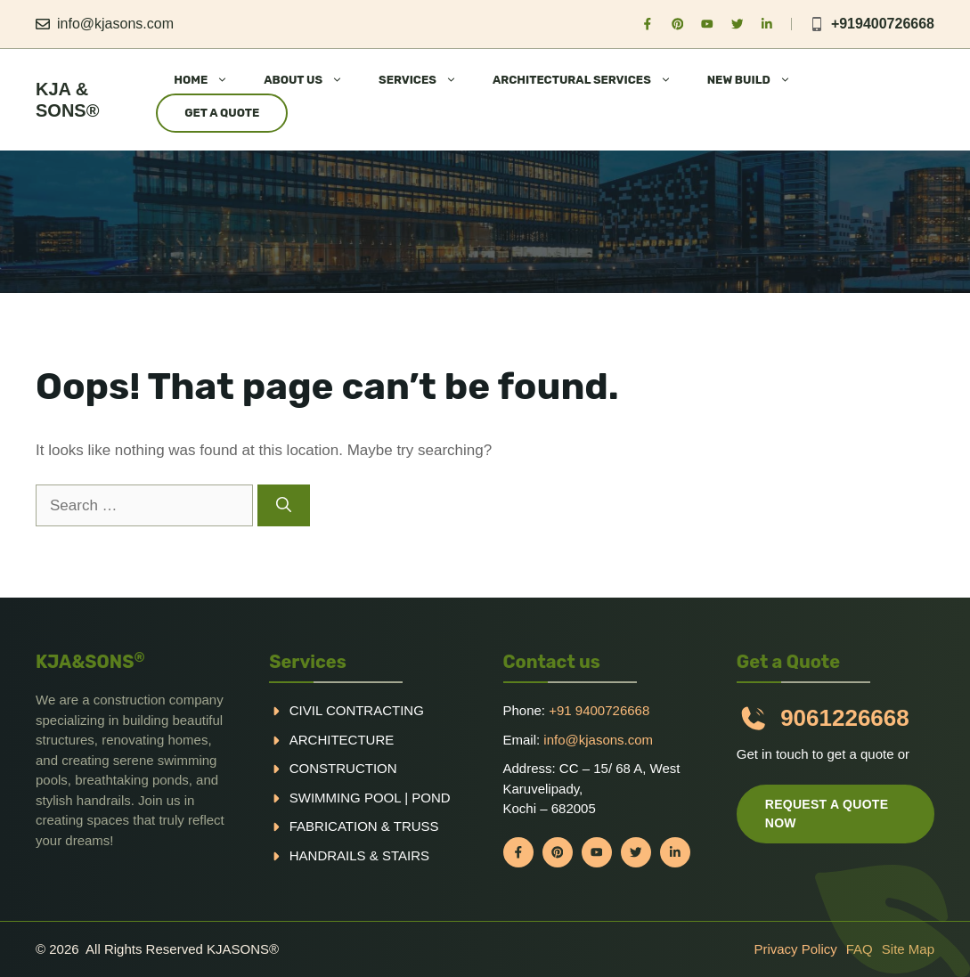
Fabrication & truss (364, 826)
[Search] (283, 505)
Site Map (908, 949)
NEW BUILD (758, 80)
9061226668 (844, 717)
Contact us (551, 661)
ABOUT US (312, 80)
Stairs (405, 855)
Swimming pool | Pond (370, 797)
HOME (210, 80)
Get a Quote (221, 112)
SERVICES (427, 80)
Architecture (342, 739)
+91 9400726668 (599, 710)
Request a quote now (827, 813)
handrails (327, 855)
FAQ (859, 949)
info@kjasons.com (115, 23)
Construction (343, 768)
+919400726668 (882, 23)
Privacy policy (795, 949)
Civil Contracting (356, 710)
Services (307, 661)
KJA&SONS (90, 661)
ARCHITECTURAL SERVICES (591, 80)
